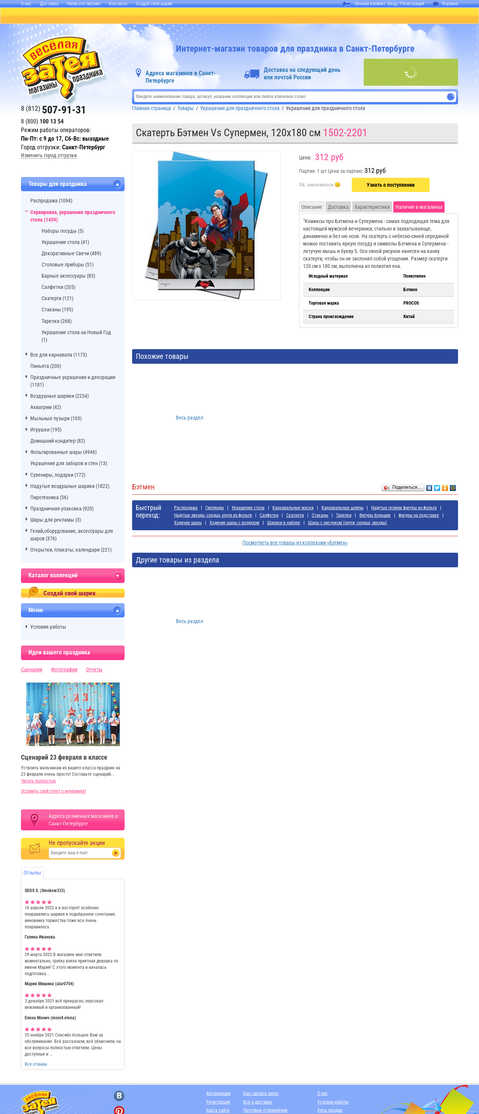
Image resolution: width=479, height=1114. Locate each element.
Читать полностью (38, 781)
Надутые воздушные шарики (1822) (69, 487)
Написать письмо (83, 3)
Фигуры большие (375, 516)
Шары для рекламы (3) (55, 521)
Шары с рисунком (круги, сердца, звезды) (347, 523)
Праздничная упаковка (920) (62, 509)
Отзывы (32, 873)
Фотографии (64, 670)
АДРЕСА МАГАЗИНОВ (364, 16)
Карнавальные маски (293, 508)
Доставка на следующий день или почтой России (302, 74)
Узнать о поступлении (391, 186)
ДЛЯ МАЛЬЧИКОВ (258, 16)
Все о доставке (257, 1102)
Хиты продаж (329, 1111)
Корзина (445, 3)
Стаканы (320, 516)
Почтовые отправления (265, 1111)
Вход (392, 3)
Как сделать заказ (260, 1094)
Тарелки (343, 516)
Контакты (118, 3)
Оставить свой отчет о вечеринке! (53, 791)
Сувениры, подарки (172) (57, 476)
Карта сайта (217, 1111)
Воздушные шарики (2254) (59, 397)
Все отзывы (36, 1065)
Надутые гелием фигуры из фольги (404, 508)
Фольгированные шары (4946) (63, 453)
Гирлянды (214, 508)
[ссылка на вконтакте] (119, 1096)
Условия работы (48, 628)
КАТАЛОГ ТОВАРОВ (41, 16)
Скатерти (295, 516)
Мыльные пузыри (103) (56, 419)
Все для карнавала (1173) (58, 355)
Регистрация (412, 3)
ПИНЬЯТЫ (91, 16)
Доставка (49, 3)
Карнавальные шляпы (342, 508)
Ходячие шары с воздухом (234, 523)
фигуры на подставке (419, 516)
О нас (26, 3)
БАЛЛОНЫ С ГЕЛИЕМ (145, 16)
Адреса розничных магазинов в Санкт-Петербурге (83, 820)
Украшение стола (248, 508)
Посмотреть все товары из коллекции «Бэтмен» (295, 543)
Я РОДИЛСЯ (309, 16)
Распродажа (186, 508)
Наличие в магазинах (419, 208)
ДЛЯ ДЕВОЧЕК (203, 16)
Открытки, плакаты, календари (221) (71, 550)
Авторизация (218, 1094)
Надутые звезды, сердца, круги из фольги (213, 516)
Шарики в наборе (283, 523)
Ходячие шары (188, 523)
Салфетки (269, 516)
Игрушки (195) (45, 430)
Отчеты (94, 670)
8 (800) (42, 122)
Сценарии (31, 670)
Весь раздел (189, 418)
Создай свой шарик (154, 3)
